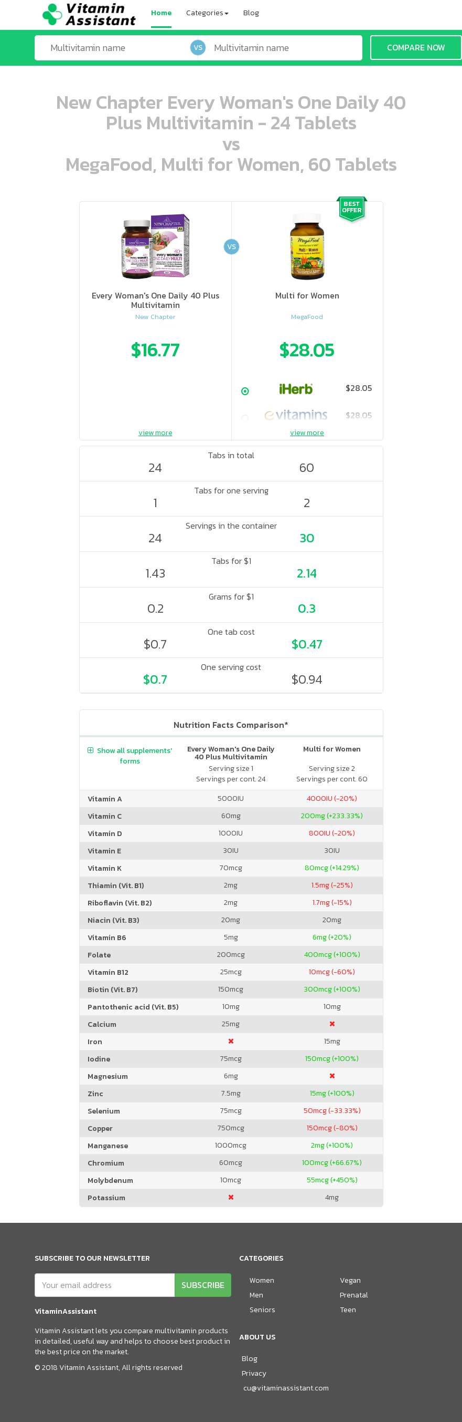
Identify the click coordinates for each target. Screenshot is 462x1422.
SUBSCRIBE (202, 1285)
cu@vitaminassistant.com (286, 1388)
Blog (251, 12)
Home (161, 12)
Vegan (350, 1280)
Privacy (254, 1373)
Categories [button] (207, 12)
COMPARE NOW (416, 47)
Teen (348, 1309)
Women (262, 1280)
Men (256, 1295)
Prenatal (354, 1295)
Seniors (262, 1309)
